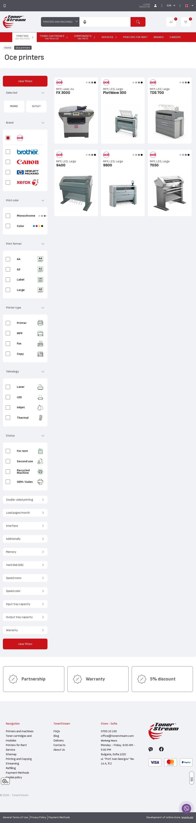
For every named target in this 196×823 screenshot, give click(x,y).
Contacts (59, 745)
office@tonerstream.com (117, 735)
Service (10, 749)
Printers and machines (19, 731)
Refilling (11, 768)
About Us (59, 749)
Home (7, 47)
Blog (56, 735)
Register (144, 7)
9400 (60, 165)
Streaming (12, 763)
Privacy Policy (38, 817)
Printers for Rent (16, 745)
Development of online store (163, 817)
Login (146, 4)
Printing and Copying (19, 758)
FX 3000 (63, 93)
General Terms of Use (15, 817)
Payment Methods (17, 772)
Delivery (58, 740)
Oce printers (23, 47)
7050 (154, 165)
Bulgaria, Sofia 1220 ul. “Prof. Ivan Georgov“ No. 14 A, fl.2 (117, 759)
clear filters (25, 81)
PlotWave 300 (114, 93)
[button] (25, 94)
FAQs (56, 731)
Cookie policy (14, 777)
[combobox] (105, 22)
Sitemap (11, 754)
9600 (107, 165)
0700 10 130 (109, 731)
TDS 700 (157, 93)
